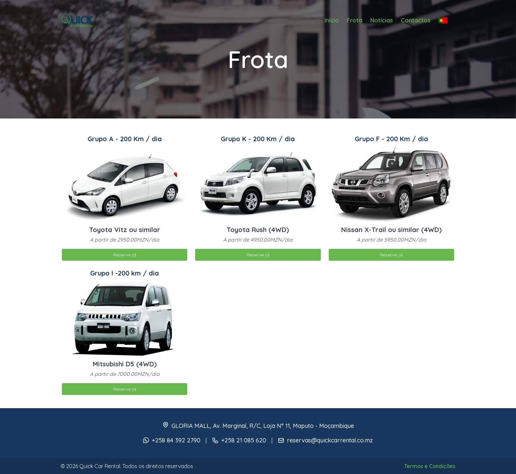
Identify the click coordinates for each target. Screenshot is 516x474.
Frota (354, 20)
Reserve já (124, 255)
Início (331, 20)
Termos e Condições (429, 466)
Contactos (415, 20)
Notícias (381, 20)
